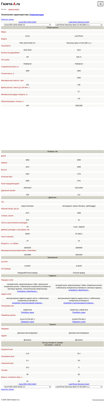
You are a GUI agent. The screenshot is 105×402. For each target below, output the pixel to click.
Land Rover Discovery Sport (79, 22)
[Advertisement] (52, 128)
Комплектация (37, 15)
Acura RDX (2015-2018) (27, 22)
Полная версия (98, 400)
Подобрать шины (27, 312)
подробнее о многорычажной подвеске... (27, 303)
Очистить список (7, 19)
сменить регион (13, 9)
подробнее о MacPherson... (27, 291)
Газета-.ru (10, 4)
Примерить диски (27, 322)
